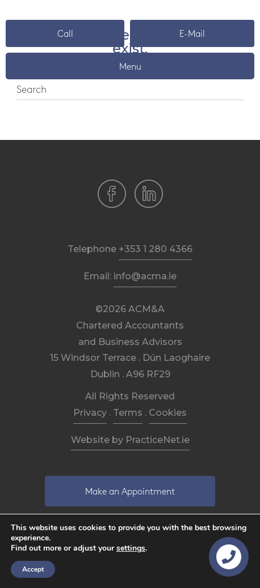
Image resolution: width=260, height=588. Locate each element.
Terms (127, 412)
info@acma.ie (145, 276)
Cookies (168, 412)
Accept (33, 569)
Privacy (90, 412)
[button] (65, 33)
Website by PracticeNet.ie (130, 439)
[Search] (130, 90)
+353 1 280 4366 (155, 249)
